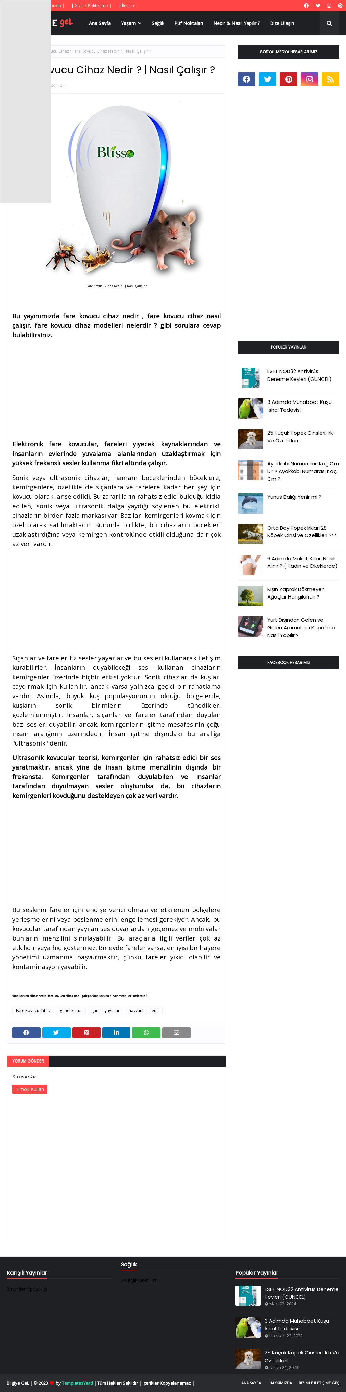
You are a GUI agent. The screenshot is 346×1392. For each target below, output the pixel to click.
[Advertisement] (116, 387)
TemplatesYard (77, 1383)
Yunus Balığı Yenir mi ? (294, 496)
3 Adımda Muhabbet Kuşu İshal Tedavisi (299, 405)
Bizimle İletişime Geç (319, 1382)
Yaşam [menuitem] (128, 23)
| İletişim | (129, 5)
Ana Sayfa (251, 1382)
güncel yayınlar (105, 1011)
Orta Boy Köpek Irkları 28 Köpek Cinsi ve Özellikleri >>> (302, 531)
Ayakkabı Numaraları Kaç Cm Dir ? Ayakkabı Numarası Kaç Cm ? (303, 471)
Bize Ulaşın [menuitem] (282, 23)
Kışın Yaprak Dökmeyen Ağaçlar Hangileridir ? (296, 593)
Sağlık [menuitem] (158, 23)
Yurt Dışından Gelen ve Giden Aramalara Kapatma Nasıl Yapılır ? (301, 627)
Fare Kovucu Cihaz (51, 51)
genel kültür (71, 1011)
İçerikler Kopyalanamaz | (168, 1383)
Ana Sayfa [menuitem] (100, 23)
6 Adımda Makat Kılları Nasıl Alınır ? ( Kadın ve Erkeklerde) (302, 562)
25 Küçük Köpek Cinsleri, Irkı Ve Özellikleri (300, 436)
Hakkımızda (280, 1382)
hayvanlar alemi (144, 1011)
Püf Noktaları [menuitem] (188, 23)
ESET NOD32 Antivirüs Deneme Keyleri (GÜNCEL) (299, 375)
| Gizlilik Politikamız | (91, 5)
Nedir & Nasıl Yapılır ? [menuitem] (236, 23)
